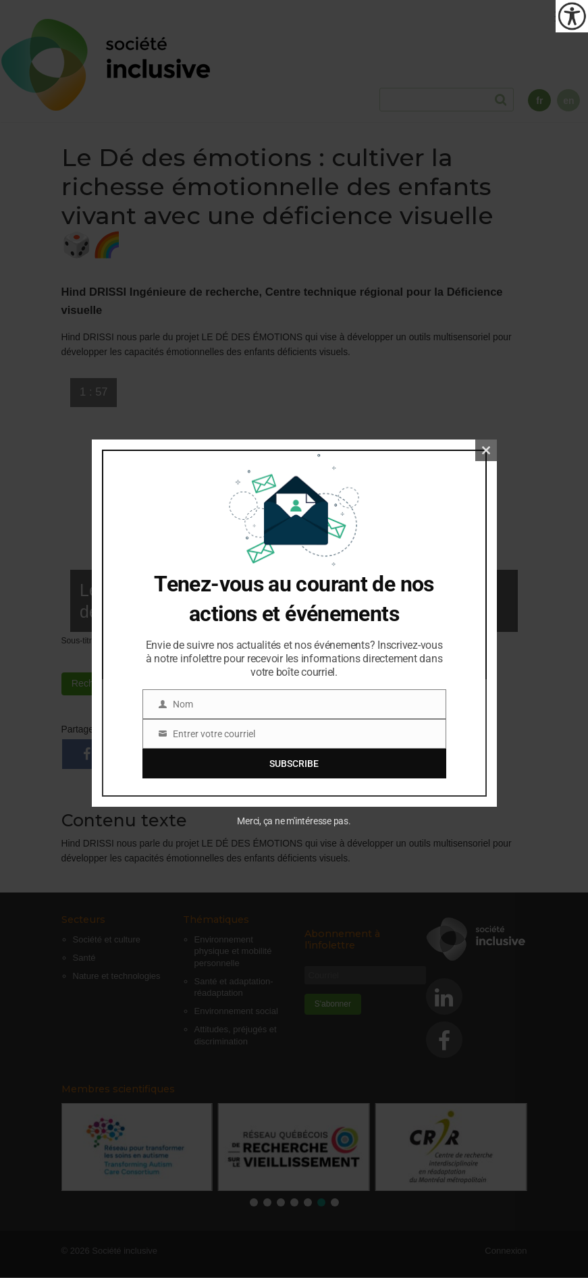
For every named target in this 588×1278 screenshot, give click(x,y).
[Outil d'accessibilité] (572, 16)
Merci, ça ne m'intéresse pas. (294, 821)
